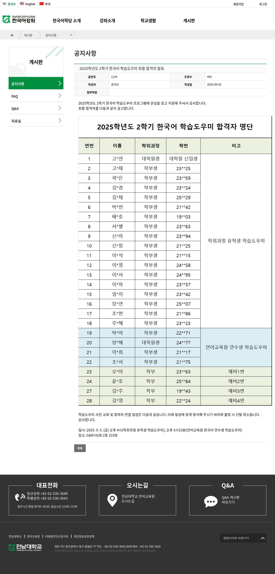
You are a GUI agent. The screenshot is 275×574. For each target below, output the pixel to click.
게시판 (189, 20)
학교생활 (148, 20)
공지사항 (51, 35)
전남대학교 (15, 536)
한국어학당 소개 (67, 20)
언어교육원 (33, 536)
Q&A (15, 108)
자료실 (16, 120)
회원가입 (238, 4)
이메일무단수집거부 (56, 536)
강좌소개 (107, 20)
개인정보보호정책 (84, 536)
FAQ (14, 96)
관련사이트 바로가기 (236, 538)
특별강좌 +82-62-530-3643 (47, 498)
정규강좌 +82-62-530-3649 (47, 493)
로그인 (263, 4)
